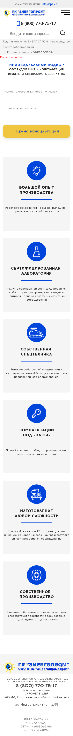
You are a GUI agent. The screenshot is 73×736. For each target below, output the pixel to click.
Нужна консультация (36, 131)
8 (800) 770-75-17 (38, 24)
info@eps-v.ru (50, 4)
